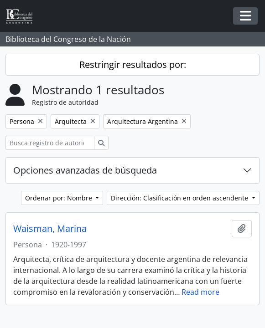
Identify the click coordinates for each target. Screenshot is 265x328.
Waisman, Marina (50, 228)
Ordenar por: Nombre (59, 198)
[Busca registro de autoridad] (49, 143)
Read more (200, 292)
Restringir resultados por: (132, 64)
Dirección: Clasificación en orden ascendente (180, 198)
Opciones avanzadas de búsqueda (85, 170)
